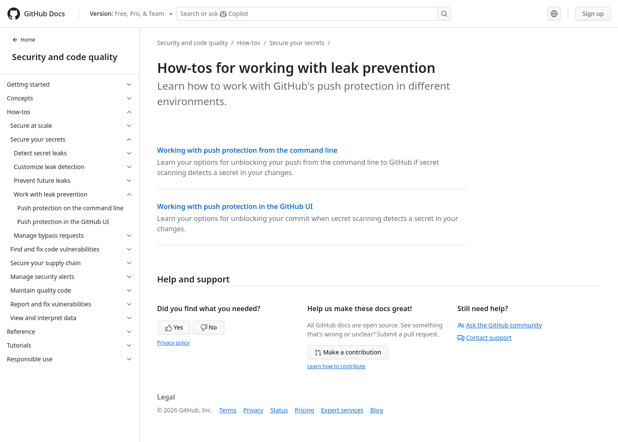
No (208, 327)
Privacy (253, 410)
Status (279, 410)
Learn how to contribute (336, 366)
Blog (376, 410)
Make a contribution (348, 352)
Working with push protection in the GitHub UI (235, 206)
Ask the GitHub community (499, 325)
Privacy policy (173, 342)
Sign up (593, 13)
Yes (174, 327)
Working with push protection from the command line (247, 150)
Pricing (304, 410)
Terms (227, 410)
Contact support (484, 337)
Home (23, 39)
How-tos (248, 43)
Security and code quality (64, 57)
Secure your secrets (297, 43)
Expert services (342, 410)
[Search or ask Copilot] (313, 14)
